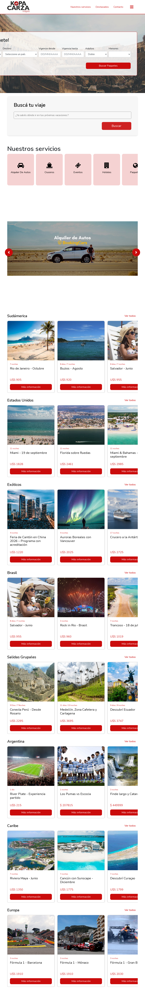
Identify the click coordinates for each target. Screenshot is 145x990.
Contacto (118, 7)
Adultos (89, 48)
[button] (9, 252)
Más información (31, 387)
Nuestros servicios (80, 7)
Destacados (102, 7)
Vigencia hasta (70, 48)
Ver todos (130, 316)
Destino (7, 48)
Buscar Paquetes (108, 65)
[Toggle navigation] (131, 7)
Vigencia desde (47, 48)
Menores (113, 48)
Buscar (116, 126)
